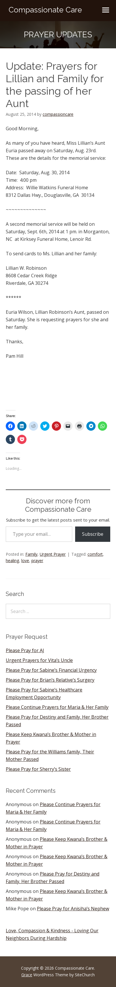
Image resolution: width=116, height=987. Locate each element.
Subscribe (92, 534)
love (25, 560)
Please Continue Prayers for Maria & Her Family (57, 707)
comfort (95, 554)
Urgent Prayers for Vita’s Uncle (39, 660)
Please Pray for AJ (25, 650)
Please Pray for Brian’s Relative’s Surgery (50, 680)
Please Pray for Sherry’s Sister (38, 769)
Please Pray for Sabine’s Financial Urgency (51, 670)
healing (12, 560)
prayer (37, 560)
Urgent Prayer (53, 554)
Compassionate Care (45, 9)
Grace (26, 974)
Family (31, 554)
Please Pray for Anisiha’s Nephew (73, 908)
